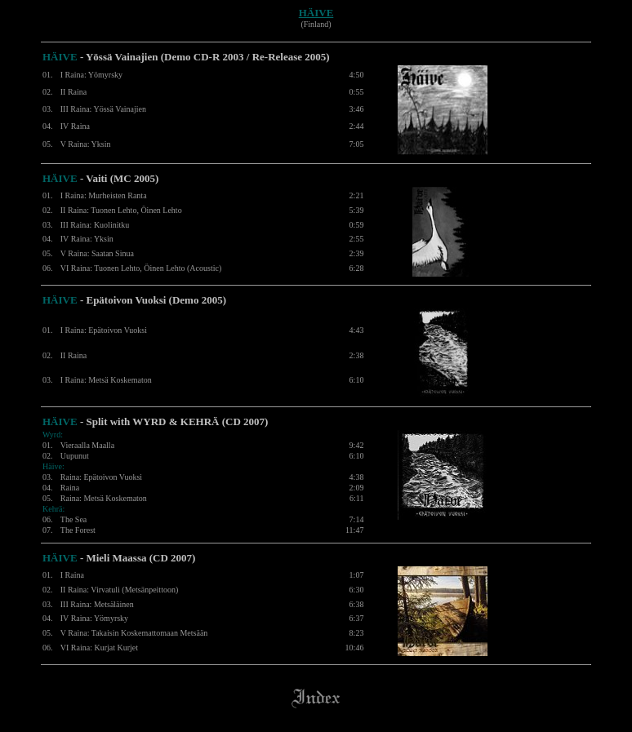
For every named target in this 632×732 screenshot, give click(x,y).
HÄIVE (316, 13)
